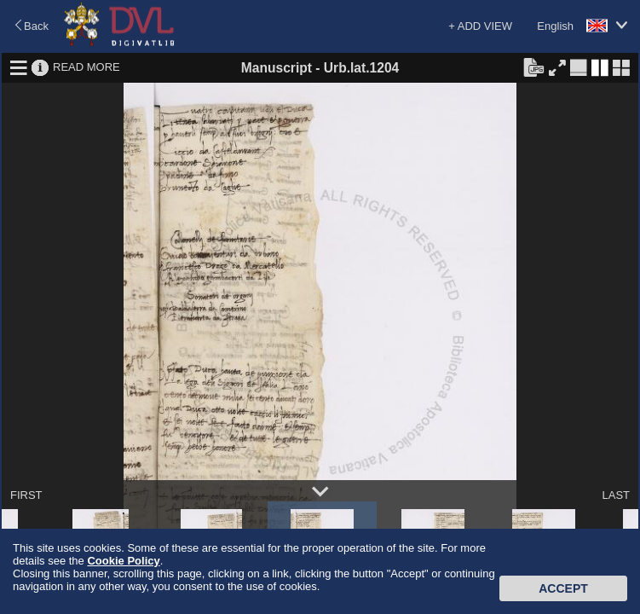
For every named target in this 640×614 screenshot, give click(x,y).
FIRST (26, 495)
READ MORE (86, 67)
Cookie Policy (123, 560)
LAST (616, 495)
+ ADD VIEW (480, 26)
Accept (563, 588)
